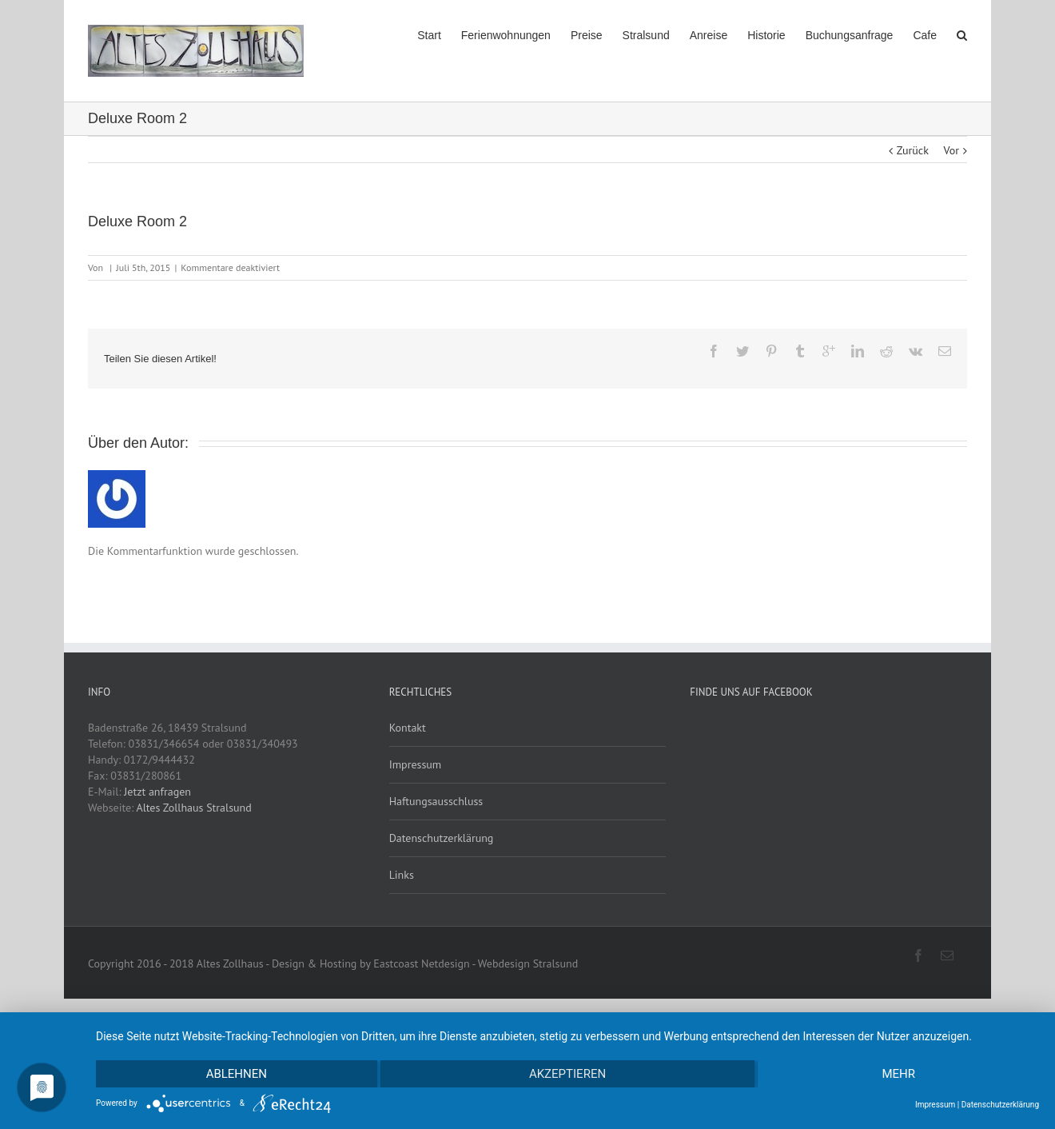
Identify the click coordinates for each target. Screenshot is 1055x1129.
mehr (898, 1074)
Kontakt (407, 727)
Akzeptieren (567, 1074)
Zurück (913, 150)
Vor (951, 150)
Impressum (415, 764)
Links (401, 875)
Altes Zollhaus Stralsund (194, 807)
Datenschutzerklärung (441, 838)
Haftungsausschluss (436, 801)
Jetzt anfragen (157, 791)
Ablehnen (236, 1074)
